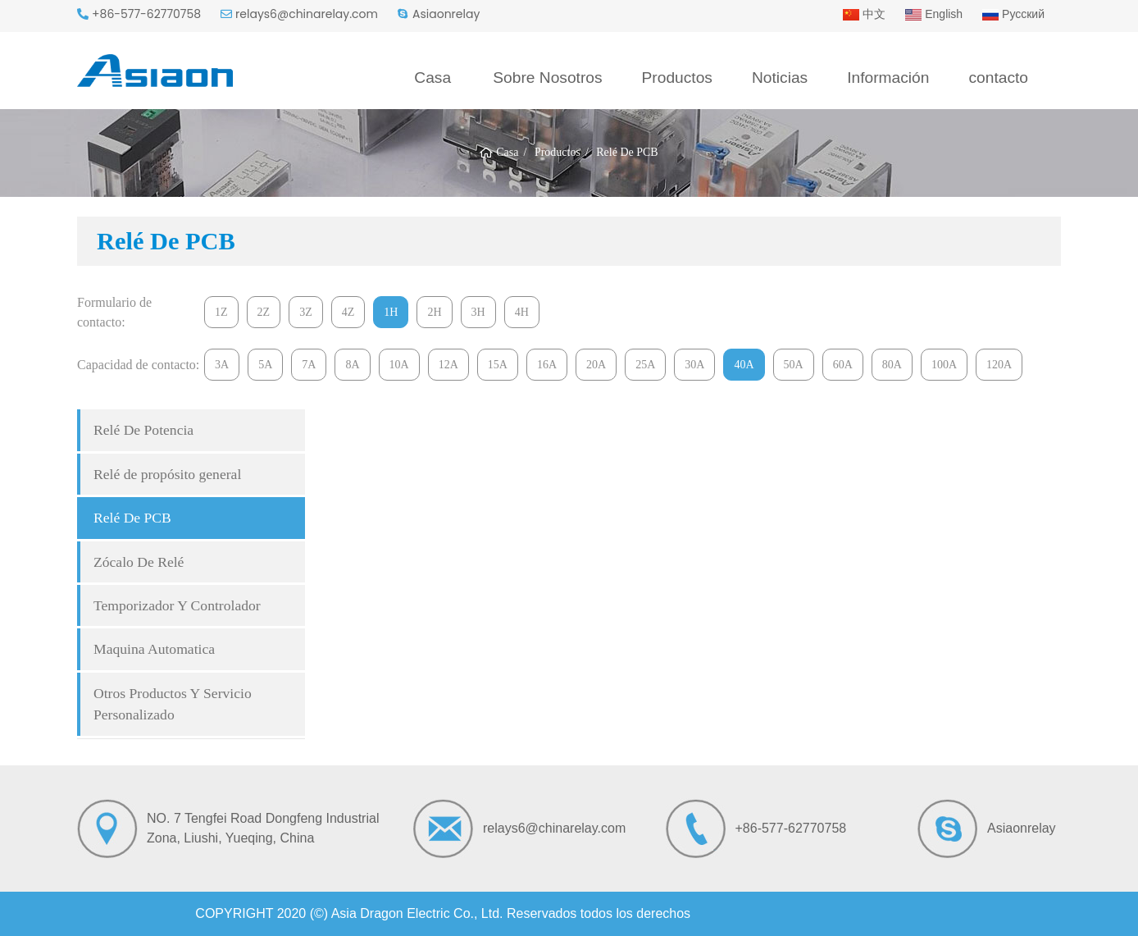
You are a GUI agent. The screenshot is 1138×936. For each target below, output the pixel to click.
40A (743, 364)
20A (596, 364)
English (934, 14)
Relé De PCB (132, 517)
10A (399, 364)
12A (448, 364)
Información (888, 77)
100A (944, 364)
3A (222, 364)
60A (843, 364)
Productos (677, 77)
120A (999, 364)
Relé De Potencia (143, 430)
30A (694, 364)
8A (352, 364)
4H (522, 312)
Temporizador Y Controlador (177, 605)
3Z (305, 312)
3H (478, 312)
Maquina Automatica (154, 649)
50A (793, 364)
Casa (432, 77)
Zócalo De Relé (138, 562)
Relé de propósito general (167, 474)
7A (309, 364)
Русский (1013, 14)
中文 (864, 14)
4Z (348, 312)
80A (892, 364)
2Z (264, 312)
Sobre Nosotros (547, 77)
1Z (221, 312)
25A (645, 364)
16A (547, 364)
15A (498, 364)
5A (265, 364)
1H (391, 312)
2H (434, 312)
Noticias (780, 77)
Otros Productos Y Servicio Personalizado (172, 704)
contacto (998, 77)
